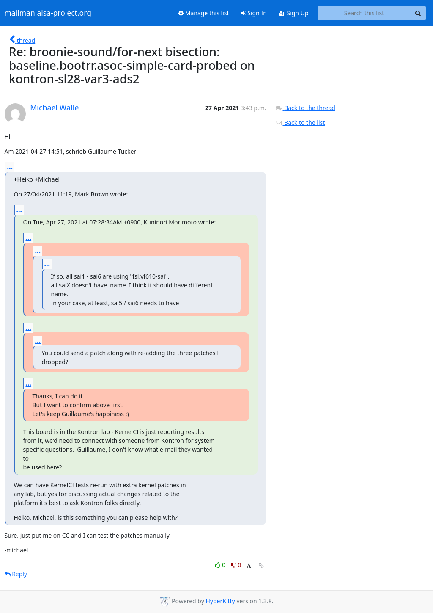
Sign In (254, 13)
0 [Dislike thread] (236, 565)
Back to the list (300, 123)
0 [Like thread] (221, 565)
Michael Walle (54, 107)
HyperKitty (220, 601)
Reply (16, 574)
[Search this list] (364, 13)
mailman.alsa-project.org (48, 13)
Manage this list (203, 13)
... (10, 166)
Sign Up (294, 13)
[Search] (418, 13)
